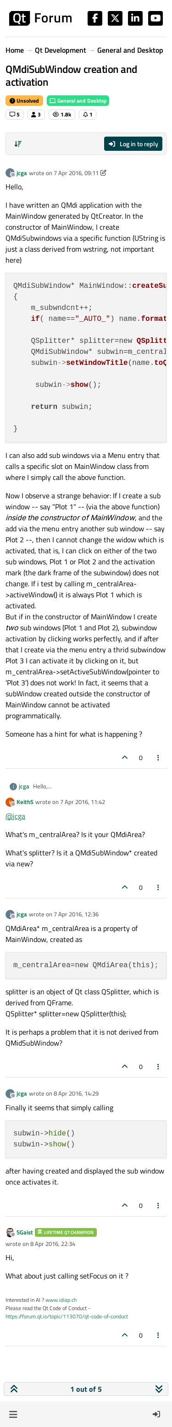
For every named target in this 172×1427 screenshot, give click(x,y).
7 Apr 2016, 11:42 (82, 801)
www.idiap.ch (61, 1299)
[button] (13, 1414)
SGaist (25, 1232)
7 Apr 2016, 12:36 (76, 914)
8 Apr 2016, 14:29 (76, 1093)
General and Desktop (78, 100)
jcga (22, 172)
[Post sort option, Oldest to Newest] (18, 143)
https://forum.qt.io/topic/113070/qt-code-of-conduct (67, 1316)
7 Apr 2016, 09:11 (76, 172)
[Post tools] (158, 757)
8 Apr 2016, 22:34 (52, 1243)
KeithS (25, 801)
